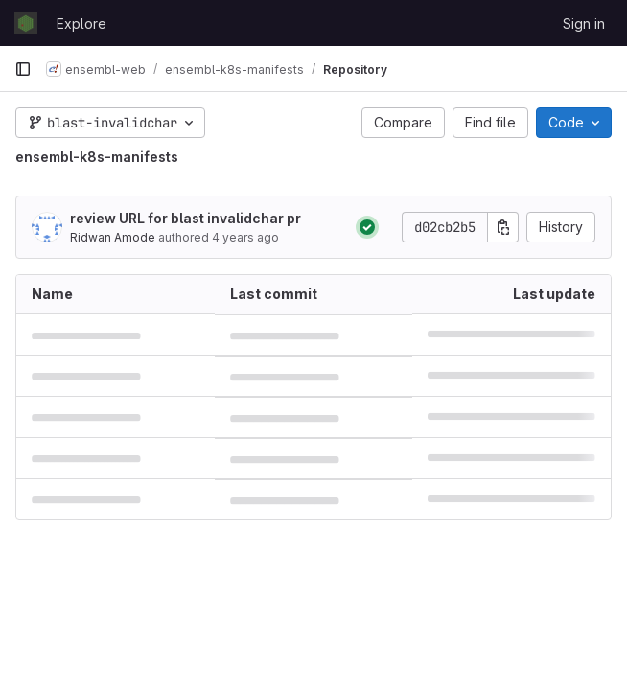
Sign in (584, 23)
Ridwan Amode (112, 237)
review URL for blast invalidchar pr (185, 218)
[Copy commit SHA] (503, 227)
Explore (81, 23)
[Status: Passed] (367, 227)
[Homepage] (26, 23)
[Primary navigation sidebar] (23, 69)
